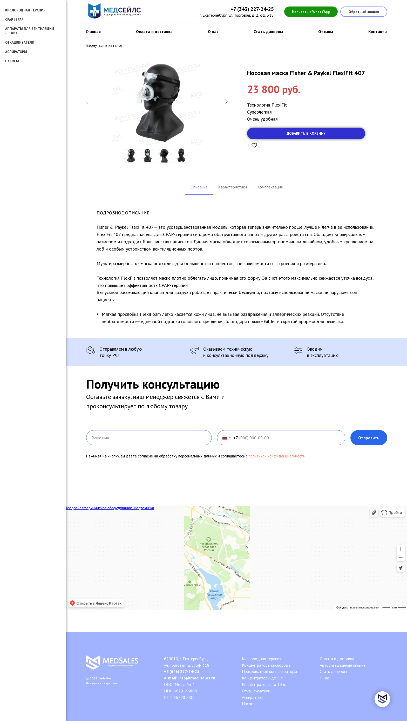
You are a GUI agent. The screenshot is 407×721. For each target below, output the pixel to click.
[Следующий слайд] (226, 101)
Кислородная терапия (261, 658)
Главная (93, 31)
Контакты (377, 31)
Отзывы (325, 31)
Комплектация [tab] (270, 186)
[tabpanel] (236, 266)
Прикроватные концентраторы (269, 671)
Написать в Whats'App (311, 11)
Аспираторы (16, 52)
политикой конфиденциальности (277, 456)
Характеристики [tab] (232, 186)
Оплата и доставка (154, 31)
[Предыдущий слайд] (87, 101)
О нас (213, 31)
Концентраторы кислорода (266, 665)
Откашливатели (256, 690)
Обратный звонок (364, 11)
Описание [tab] (199, 186)
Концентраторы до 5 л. (262, 677)
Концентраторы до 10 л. (264, 684)
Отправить (368, 437)
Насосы (12, 61)
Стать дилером (268, 31)
